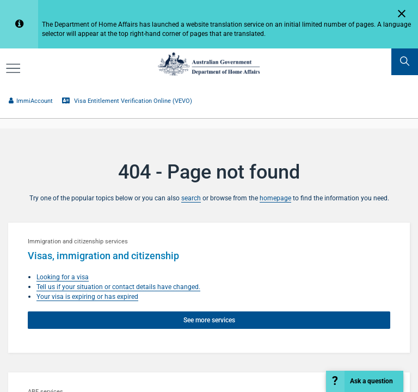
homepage (275, 198)
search (191, 198)
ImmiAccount (30, 101)
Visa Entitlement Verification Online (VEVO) (127, 101)
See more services (209, 320)
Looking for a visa (62, 277)
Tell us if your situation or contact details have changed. (118, 287)
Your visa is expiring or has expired (87, 296)
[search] (404, 61)
